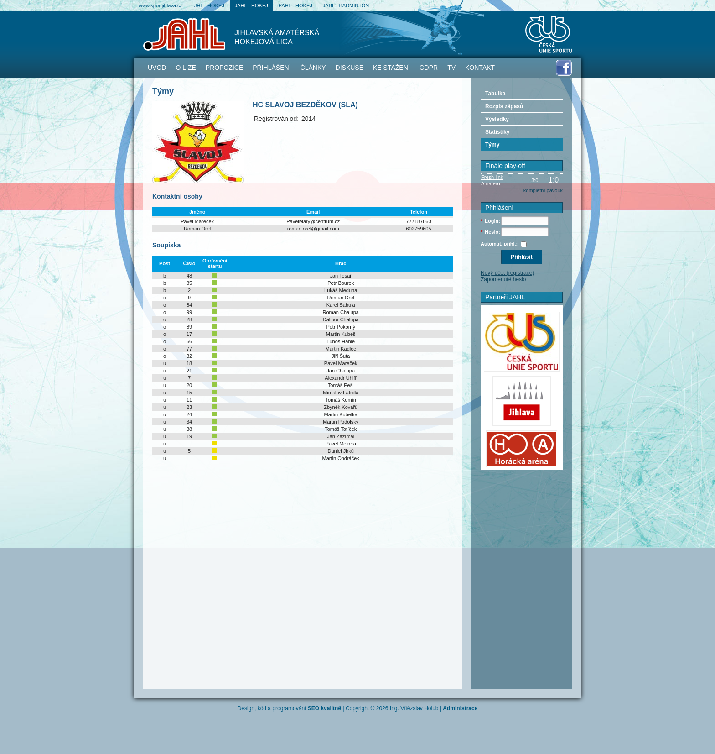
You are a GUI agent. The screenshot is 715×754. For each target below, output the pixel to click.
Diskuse (349, 67)
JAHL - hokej (251, 5)
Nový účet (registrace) (507, 273)
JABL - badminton (346, 5)
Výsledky (497, 119)
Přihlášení (271, 67)
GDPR (429, 67)
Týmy (492, 144)
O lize (186, 67)
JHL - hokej (209, 5)
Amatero (490, 183)
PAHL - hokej (295, 5)
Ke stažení (391, 67)
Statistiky (497, 132)
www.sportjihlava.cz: (161, 5)
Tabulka (495, 93)
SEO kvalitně (324, 708)
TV (451, 67)
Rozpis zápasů (504, 106)
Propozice (224, 67)
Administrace (460, 708)
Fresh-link (492, 177)
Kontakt (480, 67)
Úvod (157, 67)
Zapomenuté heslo (503, 279)
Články (313, 67)
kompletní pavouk (543, 190)
